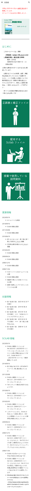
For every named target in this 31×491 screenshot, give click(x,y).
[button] (2, 2)
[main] (16, 11)
